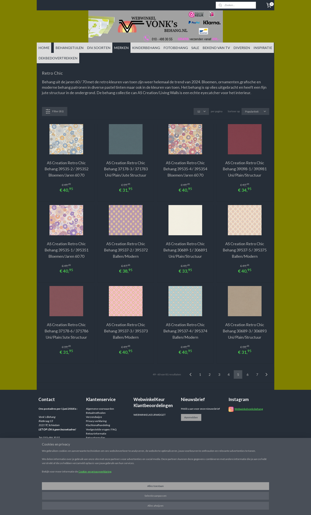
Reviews (91, 441)
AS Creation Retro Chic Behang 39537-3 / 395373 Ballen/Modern (126, 331)
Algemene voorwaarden (100, 408)
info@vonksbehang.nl (59, 450)
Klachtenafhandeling (98, 425)
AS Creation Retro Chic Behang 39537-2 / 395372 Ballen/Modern (126, 250)
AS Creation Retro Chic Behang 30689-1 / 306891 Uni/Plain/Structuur (185, 250)
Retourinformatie (96, 433)
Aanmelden (191, 417)
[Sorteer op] (255, 111)
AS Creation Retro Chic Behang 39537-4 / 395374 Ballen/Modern (185, 331)
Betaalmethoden (96, 412)
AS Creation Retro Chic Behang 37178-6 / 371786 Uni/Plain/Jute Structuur (66, 331)
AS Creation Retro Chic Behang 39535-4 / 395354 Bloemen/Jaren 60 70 (185, 169)
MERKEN (121, 48)
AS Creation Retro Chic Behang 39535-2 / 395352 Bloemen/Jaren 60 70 (66, 169)
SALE (195, 48)
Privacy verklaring (96, 421)
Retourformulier (95, 437)
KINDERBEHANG (146, 48)
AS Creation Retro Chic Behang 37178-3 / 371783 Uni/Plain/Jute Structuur (126, 169)
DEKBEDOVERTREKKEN (58, 58)
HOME (43, 48)
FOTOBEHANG (175, 48)
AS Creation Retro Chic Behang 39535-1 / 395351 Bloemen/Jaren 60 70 (66, 250)
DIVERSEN (241, 48)
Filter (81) (54, 111)
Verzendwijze (94, 417)
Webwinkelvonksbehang (249, 409)
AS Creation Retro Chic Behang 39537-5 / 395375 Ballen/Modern (245, 250)
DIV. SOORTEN (99, 48)
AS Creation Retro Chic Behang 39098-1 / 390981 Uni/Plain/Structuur (245, 169)
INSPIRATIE (263, 48)
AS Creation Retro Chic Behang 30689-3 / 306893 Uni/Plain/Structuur (245, 331)
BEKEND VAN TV (216, 48)
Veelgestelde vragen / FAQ (101, 429)
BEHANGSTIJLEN (70, 48)
